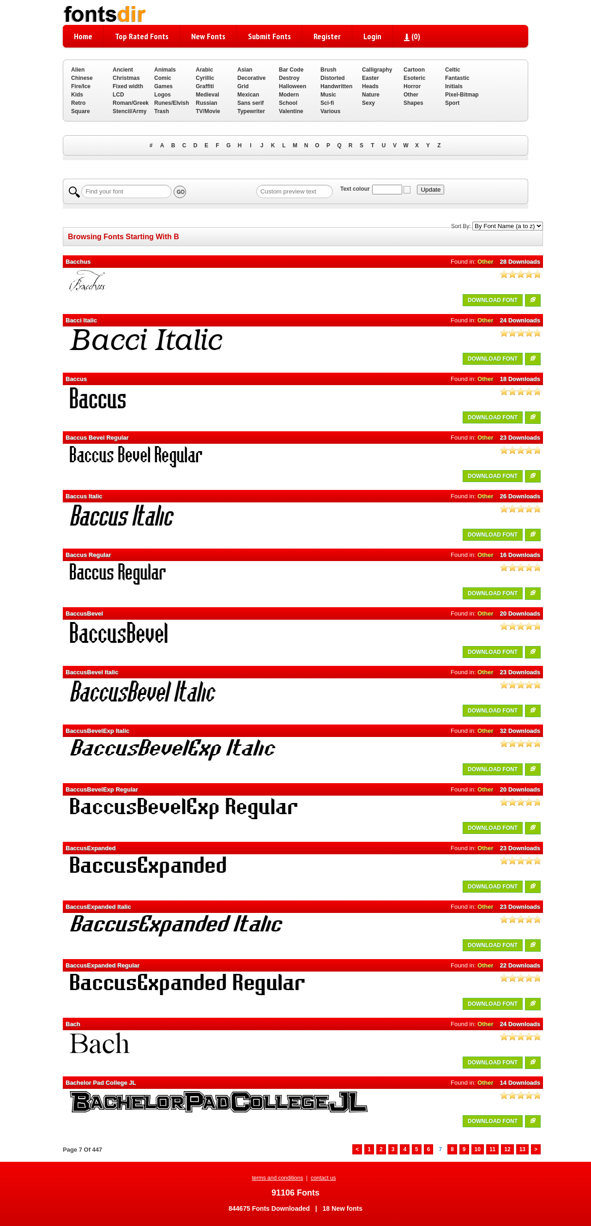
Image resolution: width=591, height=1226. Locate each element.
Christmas (126, 78)
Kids (77, 94)
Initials (454, 86)
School (288, 103)
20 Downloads (520, 613)
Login (372, 36)
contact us (323, 1178)
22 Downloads (520, 965)
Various (330, 111)
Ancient (123, 69)
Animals (165, 69)
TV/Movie (208, 111)
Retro (78, 103)
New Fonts (208, 36)
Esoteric (414, 78)
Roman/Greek (131, 103)
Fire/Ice (80, 86)
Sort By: (461, 226)
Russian (206, 103)
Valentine (291, 111)
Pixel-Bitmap (462, 94)
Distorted (332, 78)
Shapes (413, 103)
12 (507, 1149)
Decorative (251, 78)
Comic (162, 78)
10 (478, 1149)
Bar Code (291, 69)
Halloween (292, 86)
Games (163, 86)
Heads (370, 86)
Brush (328, 69)
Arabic (204, 69)
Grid (243, 86)
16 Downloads (520, 554)
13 (522, 1149)
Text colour (355, 189)
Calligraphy (377, 69)
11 (492, 1149)
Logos (162, 94)
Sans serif (250, 103)
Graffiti (205, 86)
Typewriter (251, 111)
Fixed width (128, 86)
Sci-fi (327, 103)
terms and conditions (277, 1178)
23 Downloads (520, 437)
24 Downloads (520, 320)
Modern (289, 94)
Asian (245, 69)
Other (411, 94)
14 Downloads (520, 1082)
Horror (412, 86)
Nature (371, 94)
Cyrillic (205, 78)
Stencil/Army (129, 111)
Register (327, 36)
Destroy (289, 78)
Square (80, 111)
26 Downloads (520, 496)
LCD (118, 94)
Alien (77, 69)
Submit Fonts (269, 36)
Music (328, 94)
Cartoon (414, 69)
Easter (370, 78)
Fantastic (457, 78)
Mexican (248, 94)
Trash (161, 111)
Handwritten (336, 86)
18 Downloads (520, 378)
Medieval (207, 94)
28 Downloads (520, 261)
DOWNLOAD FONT (493, 300)
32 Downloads (520, 730)
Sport (452, 103)
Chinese (82, 78)
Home (83, 36)
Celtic (452, 69)
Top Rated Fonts (142, 36)
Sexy (368, 103)
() (412, 36)
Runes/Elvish (171, 103)
